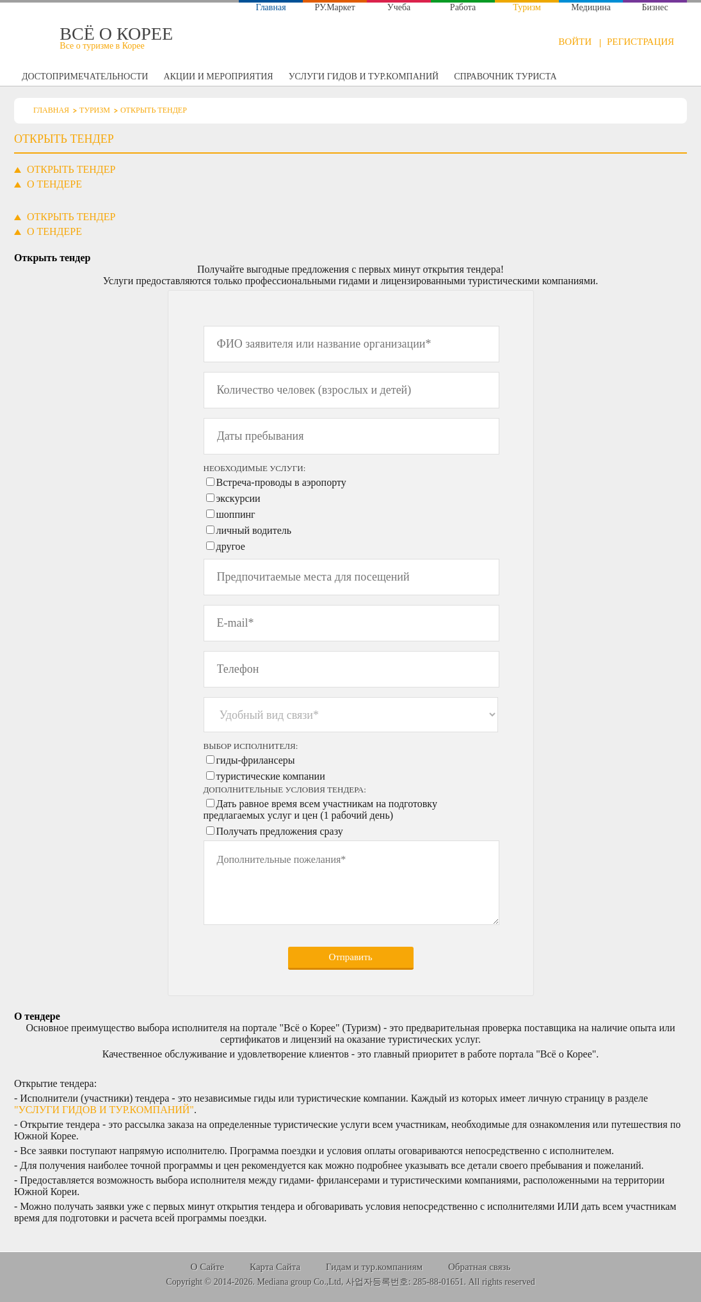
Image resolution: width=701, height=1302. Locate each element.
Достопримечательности (85, 76)
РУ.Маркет (335, 7)
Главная (271, 7)
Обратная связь (479, 1267)
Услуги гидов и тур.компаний (364, 76)
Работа (463, 7)
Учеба (399, 7)
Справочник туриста (505, 76)
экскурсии (238, 498)
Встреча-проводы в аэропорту (281, 482)
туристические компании (270, 776)
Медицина (591, 7)
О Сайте (208, 1267)
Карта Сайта (275, 1267)
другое (230, 546)
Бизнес (654, 7)
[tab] (71, 217)
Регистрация (640, 41)
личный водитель (254, 530)
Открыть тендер (626, 78)
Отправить (350, 957)
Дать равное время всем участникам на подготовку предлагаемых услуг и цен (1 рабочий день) (320, 809)
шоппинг (235, 514)
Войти (575, 41)
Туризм (527, 7)
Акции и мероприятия (218, 76)
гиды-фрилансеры (255, 760)
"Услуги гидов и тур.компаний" (104, 1109)
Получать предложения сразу (279, 831)
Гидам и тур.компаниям (374, 1267)
